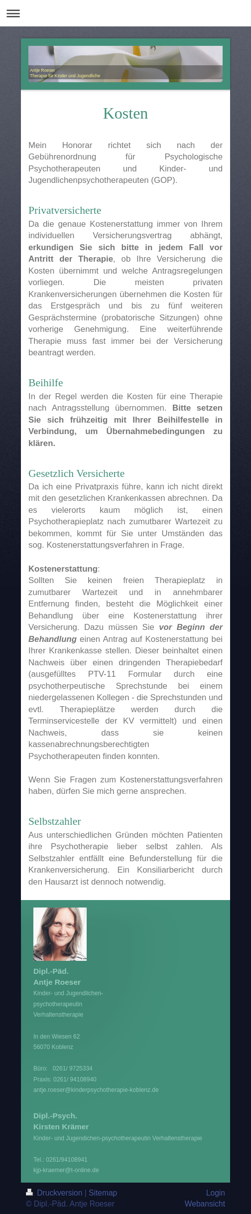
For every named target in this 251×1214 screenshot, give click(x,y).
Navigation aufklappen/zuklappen (125, 13)
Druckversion (55, 1193)
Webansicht (205, 1204)
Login (215, 1193)
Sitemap (103, 1193)
